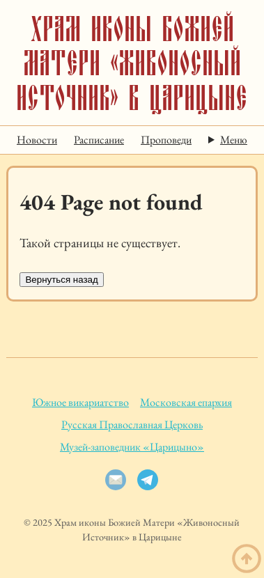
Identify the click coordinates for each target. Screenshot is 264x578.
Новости (37, 140)
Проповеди (166, 140)
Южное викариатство (80, 402)
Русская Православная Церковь (132, 424)
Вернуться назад (61, 279)
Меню (233, 140)
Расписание (99, 140)
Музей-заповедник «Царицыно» (132, 446)
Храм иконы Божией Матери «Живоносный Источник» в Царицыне (131, 62)
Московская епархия (186, 402)
